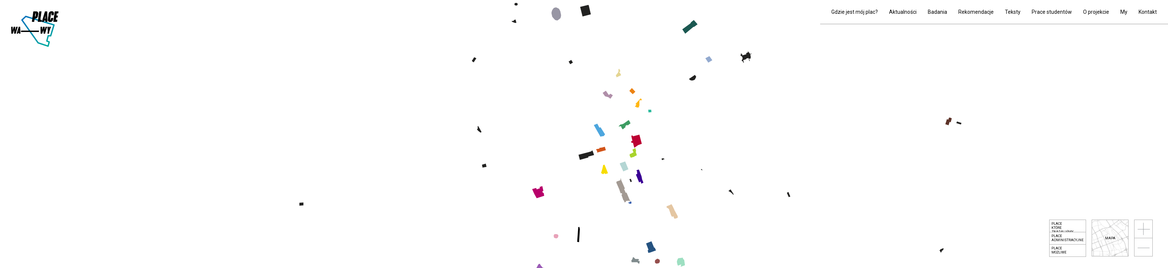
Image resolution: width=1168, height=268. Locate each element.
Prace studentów (1052, 12)
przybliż (1143, 229)
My (1123, 12)
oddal (1143, 247)
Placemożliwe (1058, 250)
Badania (937, 12)
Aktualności (903, 12)
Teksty (1013, 12)
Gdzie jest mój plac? (854, 12)
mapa (1110, 238)
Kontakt (1148, 12)
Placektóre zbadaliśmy (1062, 227)
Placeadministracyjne (1067, 238)
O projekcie (1096, 12)
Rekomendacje (976, 12)
